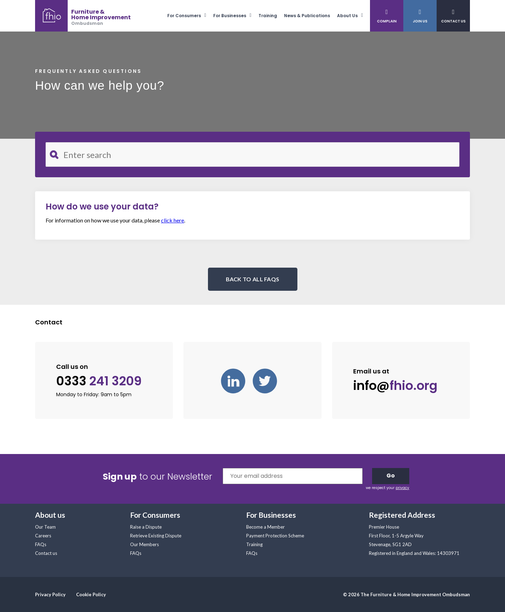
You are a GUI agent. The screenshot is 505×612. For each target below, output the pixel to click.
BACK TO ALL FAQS (253, 279)
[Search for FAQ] (252, 154)
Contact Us (453, 21)
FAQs (40, 544)
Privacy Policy (50, 594)
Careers (43, 535)
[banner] (83, 16)
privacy (402, 487)
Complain (387, 21)
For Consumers (184, 16)
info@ (395, 386)
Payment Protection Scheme (275, 535)
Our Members (144, 544)
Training (267, 16)
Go (390, 476)
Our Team (45, 527)
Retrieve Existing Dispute (155, 535)
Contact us (46, 553)
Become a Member (265, 527)
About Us (347, 16)
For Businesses (229, 16)
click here (172, 220)
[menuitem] (190, 15)
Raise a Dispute (146, 527)
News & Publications (307, 16)
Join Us (420, 21)
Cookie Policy (91, 594)
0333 (99, 381)
